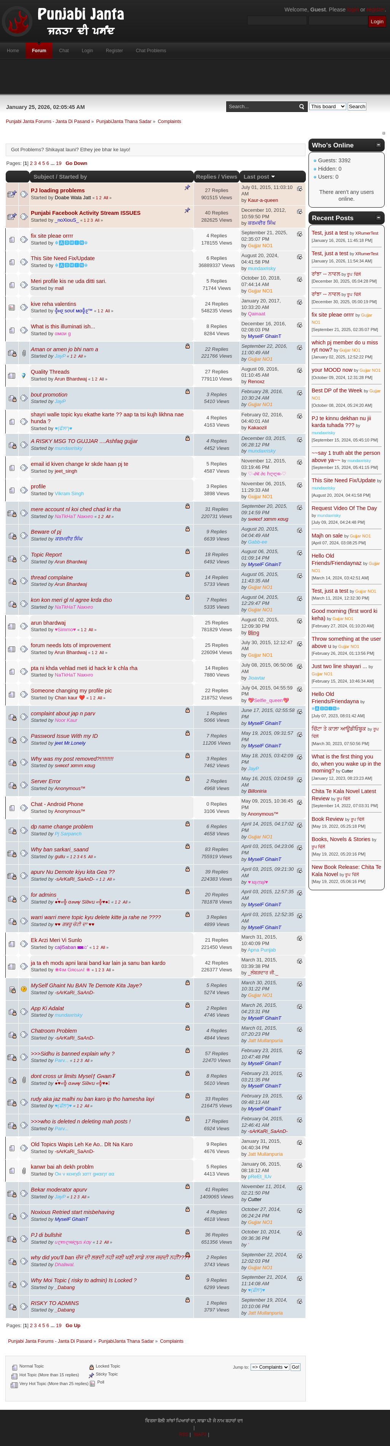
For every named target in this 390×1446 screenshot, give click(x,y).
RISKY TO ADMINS (55, 1303)
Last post (259, 176)
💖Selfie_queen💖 (268, 700)
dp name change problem (62, 827)
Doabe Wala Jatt (73, 197)
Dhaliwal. (65, 1264)
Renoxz (256, 381)
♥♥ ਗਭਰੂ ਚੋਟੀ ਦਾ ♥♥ (74, 924)
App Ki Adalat (47, 1008)
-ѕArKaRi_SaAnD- (74, 879)
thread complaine (52, 577)
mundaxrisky (262, 268)
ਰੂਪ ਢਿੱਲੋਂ (353, 274)
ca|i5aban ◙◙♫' (71, 947)
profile (38, 486)
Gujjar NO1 (260, 245)
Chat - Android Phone (57, 804)
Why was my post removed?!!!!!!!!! (72, 759)
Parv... (62, 1060)
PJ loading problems (58, 190)
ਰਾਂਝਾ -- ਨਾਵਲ (326, 274)
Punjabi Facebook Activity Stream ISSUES (86, 213)
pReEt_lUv (260, 1176)
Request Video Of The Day (344, 508)
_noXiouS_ (67, 220)
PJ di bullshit (46, 1235)
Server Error (46, 781)
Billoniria (257, 791)
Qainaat (256, 314)
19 (58, 163)
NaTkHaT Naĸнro (74, 516)
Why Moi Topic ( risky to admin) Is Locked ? (84, 1280)
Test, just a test (330, 233)
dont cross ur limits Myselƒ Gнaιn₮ (73, 1076)
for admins (43, 895)
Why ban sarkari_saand (59, 849)
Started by (73, 176)
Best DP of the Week (338, 390)
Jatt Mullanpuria (265, 1040)
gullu (60, 856)
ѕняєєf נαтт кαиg (268, 519)
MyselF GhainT (264, 336)
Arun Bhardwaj (70, 379)
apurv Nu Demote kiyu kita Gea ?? (73, 872)
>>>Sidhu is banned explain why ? (73, 1054)
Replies (206, 176)
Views (229, 176)
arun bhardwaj (48, 623)
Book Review (328, 819)
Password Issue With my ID (64, 736)
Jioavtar (256, 678)
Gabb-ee (257, 542)
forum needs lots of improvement (71, 645)
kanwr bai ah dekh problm (62, 1167)
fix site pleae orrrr (52, 236)
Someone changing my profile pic (71, 691)
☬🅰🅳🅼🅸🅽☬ (71, 243)
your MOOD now (332, 370)
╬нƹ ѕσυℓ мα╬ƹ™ (74, 311)
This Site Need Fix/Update (63, 258)
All (106, 197)
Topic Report (46, 555)
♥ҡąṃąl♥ (258, 882)
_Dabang (65, 1287)
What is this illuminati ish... (63, 326)
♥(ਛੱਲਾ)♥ (63, 428)
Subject (44, 176)
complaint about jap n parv (63, 713)
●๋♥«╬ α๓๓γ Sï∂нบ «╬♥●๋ (82, 902)
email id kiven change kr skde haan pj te (79, 464)
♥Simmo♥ (65, 629)
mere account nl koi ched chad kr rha (76, 509)
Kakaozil (257, 427)
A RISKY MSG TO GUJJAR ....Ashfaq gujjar (84, 441)
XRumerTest (367, 233)
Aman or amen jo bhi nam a (64, 349)
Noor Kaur (66, 720)
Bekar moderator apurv (59, 1190)
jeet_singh (66, 471)
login (353, 9)
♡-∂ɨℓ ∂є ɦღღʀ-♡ (267, 474)
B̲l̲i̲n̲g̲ (253, 632)
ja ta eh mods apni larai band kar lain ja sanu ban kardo (98, 963)
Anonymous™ (69, 788)
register (376, 9)
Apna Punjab (262, 950)
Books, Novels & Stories (341, 839)
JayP (60, 356)
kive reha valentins (53, 304)
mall (59, 288)
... (53, 163)
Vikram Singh (69, 493)
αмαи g (63, 333)
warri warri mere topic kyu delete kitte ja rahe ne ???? (96, 917)
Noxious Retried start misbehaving (72, 1212)
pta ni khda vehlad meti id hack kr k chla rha (84, 668)
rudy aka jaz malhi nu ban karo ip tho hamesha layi (92, 1099)
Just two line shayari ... (339, 666)
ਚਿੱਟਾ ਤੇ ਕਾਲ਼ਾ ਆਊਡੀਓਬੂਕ (339, 729)
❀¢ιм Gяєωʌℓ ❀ (72, 970)
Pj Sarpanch (68, 834)
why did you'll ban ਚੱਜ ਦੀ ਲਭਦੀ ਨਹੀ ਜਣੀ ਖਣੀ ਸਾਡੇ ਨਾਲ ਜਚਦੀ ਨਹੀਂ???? (110, 1257)
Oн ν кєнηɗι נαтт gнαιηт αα (84, 1174)
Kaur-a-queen (263, 200)
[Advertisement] (195, 76)
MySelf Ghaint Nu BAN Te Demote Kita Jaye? (86, 985)
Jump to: (241, 1367)
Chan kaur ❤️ (70, 698)
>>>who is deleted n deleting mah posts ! (81, 1121)
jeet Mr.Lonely (70, 743)
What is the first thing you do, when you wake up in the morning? (346, 763)
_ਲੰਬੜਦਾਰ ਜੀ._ (263, 973)
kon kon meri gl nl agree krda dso (71, 600)
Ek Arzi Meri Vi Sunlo (56, 940)
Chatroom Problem (54, 1031)
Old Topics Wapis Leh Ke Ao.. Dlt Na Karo (82, 1144)
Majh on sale (327, 536)
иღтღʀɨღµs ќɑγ (73, 1242)
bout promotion (49, 395)
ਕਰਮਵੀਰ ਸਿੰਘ (262, 223)
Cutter (254, 1199)
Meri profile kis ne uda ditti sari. (68, 281)
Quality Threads (50, 372)
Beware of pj (46, 532)
